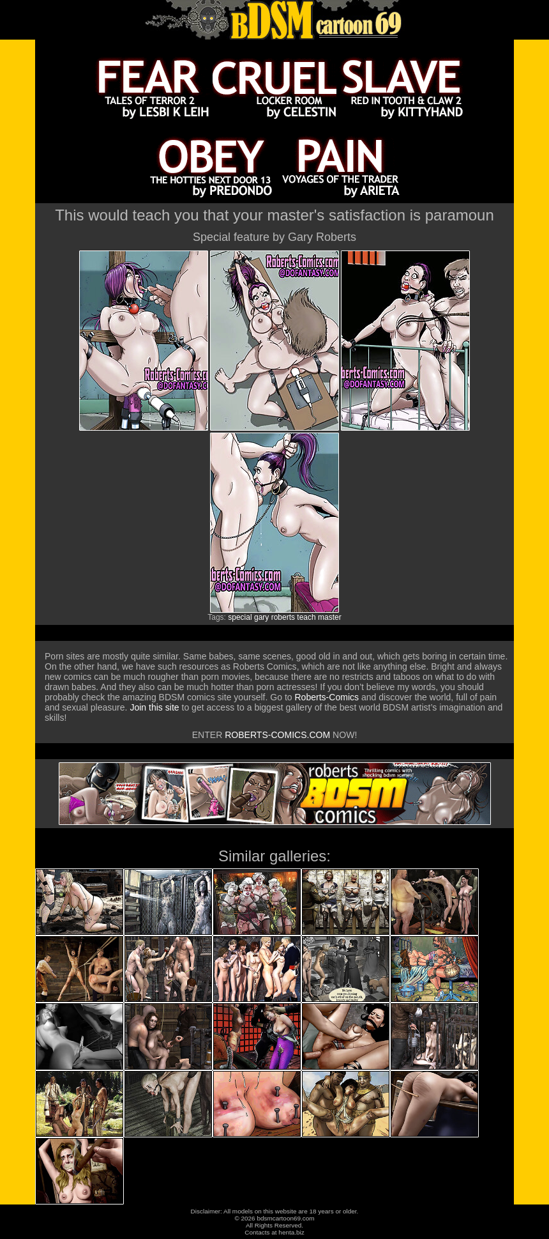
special (240, 617)
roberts (283, 617)
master (330, 617)
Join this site (154, 707)
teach (306, 617)
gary (261, 617)
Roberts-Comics (326, 697)
